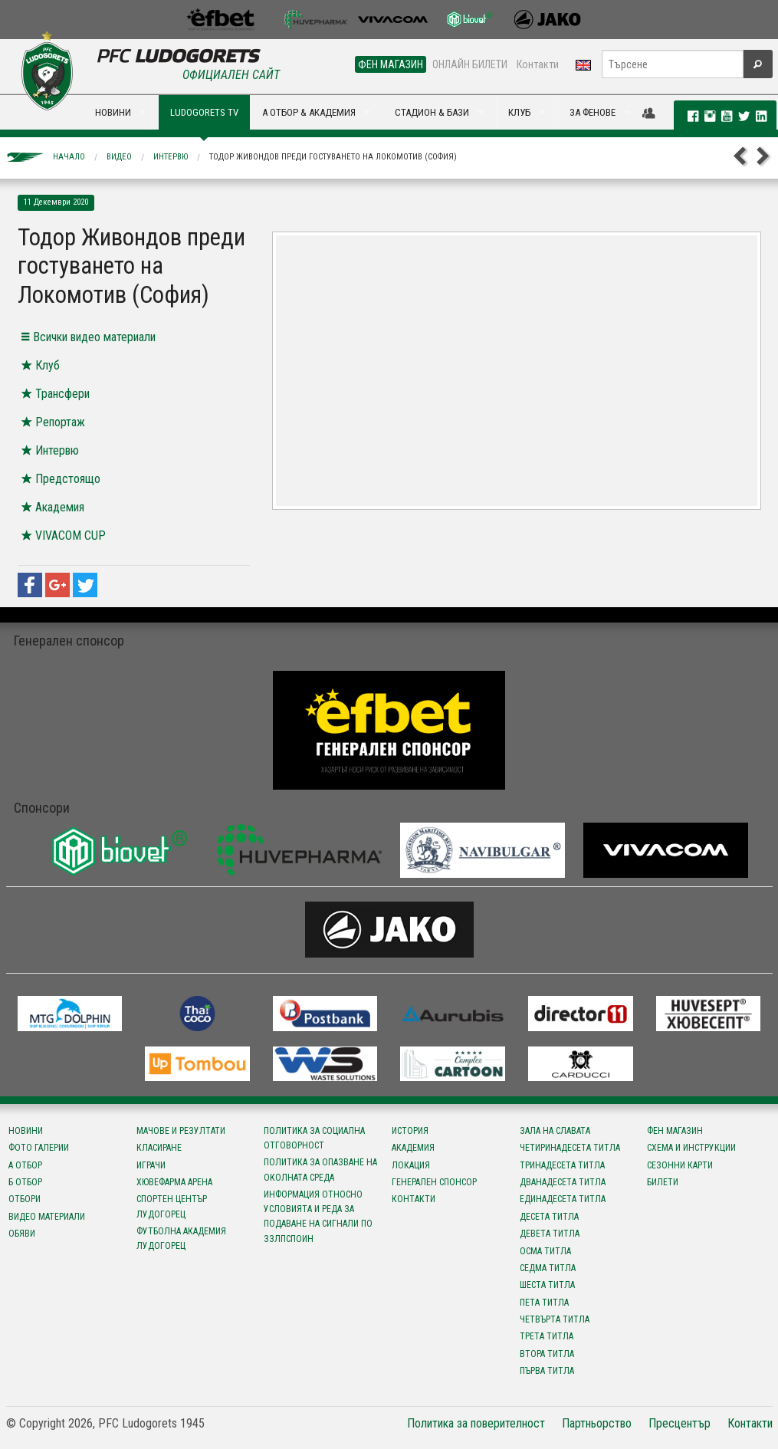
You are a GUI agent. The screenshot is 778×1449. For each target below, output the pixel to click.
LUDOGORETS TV (204, 112)
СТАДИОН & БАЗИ (432, 112)
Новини (25, 1130)
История (410, 1130)
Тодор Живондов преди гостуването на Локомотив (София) (333, 157)
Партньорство (597, 1423)
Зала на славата (555, 1130)
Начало (69, 157)
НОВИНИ (113, 112)
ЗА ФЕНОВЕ (593, 112)
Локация (411, 1165)
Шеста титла (547, 1285)
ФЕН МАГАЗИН (390, 64)
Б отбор (25, 1182)
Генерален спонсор (434, 1182)
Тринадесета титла (562, 1165)
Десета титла (549, 1216)
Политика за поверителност (476, 1423)
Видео (119, 157)
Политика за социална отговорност (314, 1138)
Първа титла (547, 1370)
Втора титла (547, 1354)
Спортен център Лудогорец (171, 1206)
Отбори (24, 1199)
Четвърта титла (554, 1319)
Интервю (170, 157)
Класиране (159, 1147)
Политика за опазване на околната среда (320, 1169)
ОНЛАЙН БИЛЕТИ (469, 64)
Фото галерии (38, 1147)
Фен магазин (675, 1130)
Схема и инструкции (691, 1147)
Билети (662, 1182)
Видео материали (46, 1216)
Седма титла (548, 1268)
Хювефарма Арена (174, 1182)
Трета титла (546, 1336)
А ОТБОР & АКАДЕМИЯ (309, 112)
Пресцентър (679, 1423)
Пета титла (544, 1302)
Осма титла (545, 1251)
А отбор (25, 1165)
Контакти (538, 64)
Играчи (151, 1165)
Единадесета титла (563, 1199)
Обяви (21, 1233)
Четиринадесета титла (570, 1147)
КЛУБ (519, 112)
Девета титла (549, 1233)
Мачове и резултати (180, 1130)
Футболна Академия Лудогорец (181, 1238)
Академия (413, 1147)
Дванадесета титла (563, 1182)
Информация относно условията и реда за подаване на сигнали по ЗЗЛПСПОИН (318, 1216)
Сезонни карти (680, 1165)
